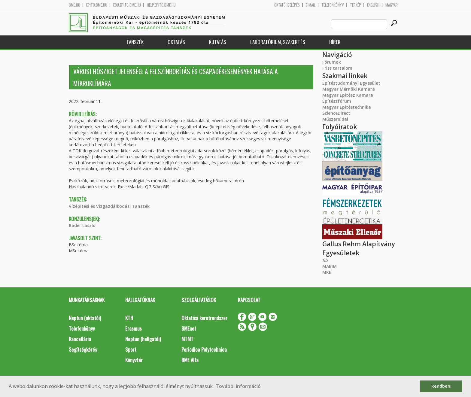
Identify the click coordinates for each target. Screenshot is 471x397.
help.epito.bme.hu (161, 5)
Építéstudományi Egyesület (351, 83)
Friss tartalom (337, 68)
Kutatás (217, 42)
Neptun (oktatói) (85, 318)
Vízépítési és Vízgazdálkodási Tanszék (109, 206)
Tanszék (135, 42)
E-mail (310, 5)
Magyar (391, 5)
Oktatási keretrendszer (204, 318)
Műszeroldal (335, 119)
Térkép (355, 5)
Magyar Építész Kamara (347, 95)
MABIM (329, 266)
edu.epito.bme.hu (127, 5)
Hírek (334, 42)
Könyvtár (134, 360)
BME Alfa (190, 360)
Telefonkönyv (332, 5)
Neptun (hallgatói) (143, 339)
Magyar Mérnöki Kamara (348, 89)
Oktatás (176, 42)
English (373, 5)
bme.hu (74, 5)
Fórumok (331, 62)
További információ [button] (238, 386)
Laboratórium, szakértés (277, 42)
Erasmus (133, 328)
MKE (326, 272)
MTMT (187, 339)
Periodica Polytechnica (204, 349)
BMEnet (188, 328)
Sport (130, 349)
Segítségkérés (83, 349)
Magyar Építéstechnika (346, 107)
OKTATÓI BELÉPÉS (287, 5)
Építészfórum (336, 101)
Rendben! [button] (441, 386)
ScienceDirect (336, 113)
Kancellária (80, 339)
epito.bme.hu (96, 5)
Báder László (82, 225)
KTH (129, 318)
